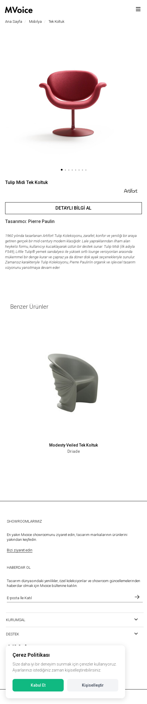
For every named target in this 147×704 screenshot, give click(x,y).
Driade (73, 451)
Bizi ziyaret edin (19, 550)
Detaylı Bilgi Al (73, 208)
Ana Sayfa (13, 21)
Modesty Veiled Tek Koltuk (73, 445)
